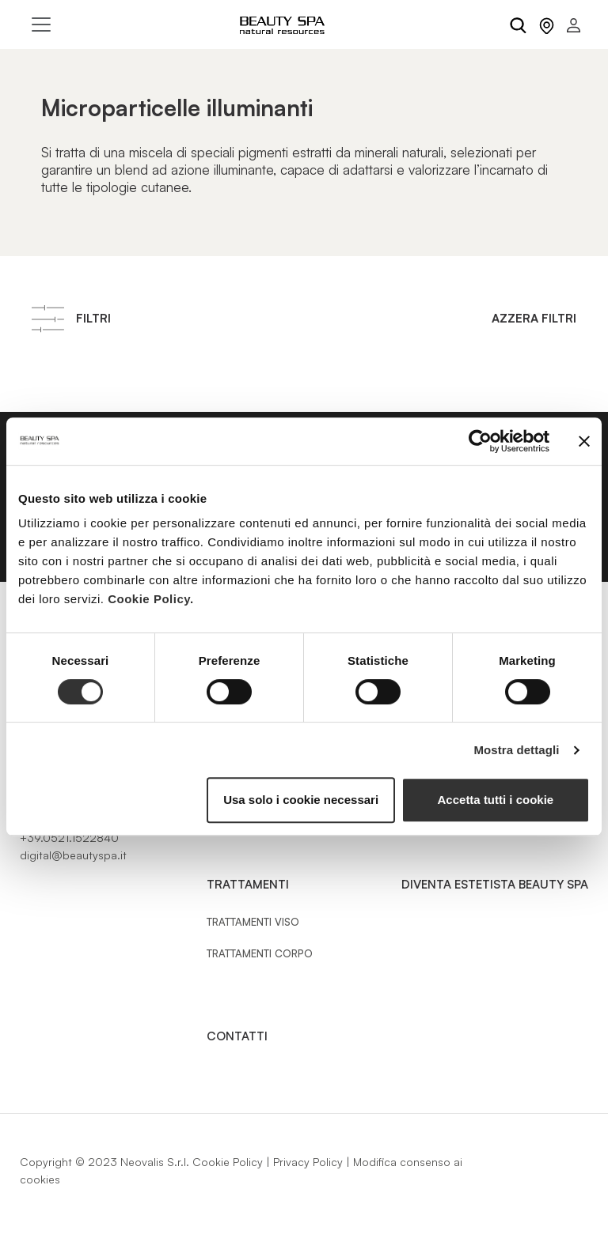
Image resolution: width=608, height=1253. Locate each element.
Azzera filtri (534, 318)
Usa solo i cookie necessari (300, 799)
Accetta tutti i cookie (496, 799)
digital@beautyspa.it (73, 855)
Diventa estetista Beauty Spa (494, 884)
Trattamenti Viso (253, 921)
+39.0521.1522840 (69, 837)
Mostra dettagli (516, 750)
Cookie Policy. (150, 599)
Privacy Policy (308, 1161)
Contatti (237, 1036)
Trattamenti (248, 884)
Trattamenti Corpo (260, 953)
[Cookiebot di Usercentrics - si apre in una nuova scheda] (480, 441)
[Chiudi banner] (584, 441)
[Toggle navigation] (41, 24)
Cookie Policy (227, 1161)
